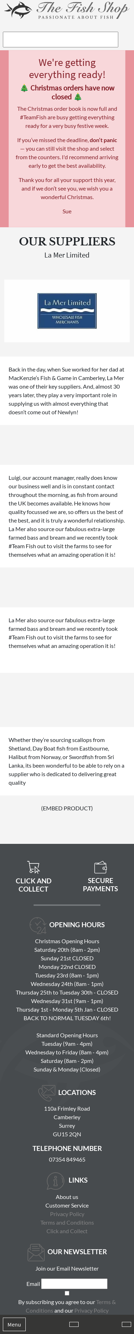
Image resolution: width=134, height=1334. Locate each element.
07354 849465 (67, 1159)
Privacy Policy (67, 1213)
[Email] (74, 1283)
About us (67, 1196)
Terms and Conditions (67, 1222)
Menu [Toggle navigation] (14, 1324)
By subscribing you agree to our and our (67, 1306)
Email (33, 1283)
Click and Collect (67, 1230)
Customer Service (67, 1205)
